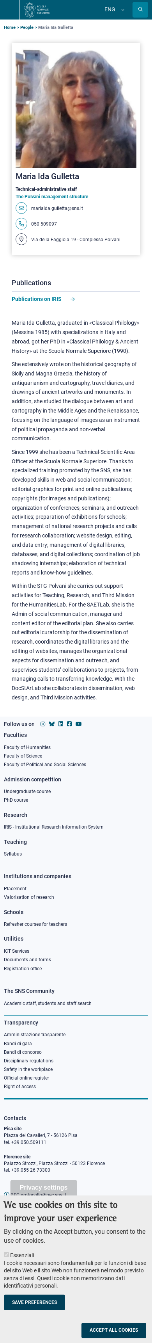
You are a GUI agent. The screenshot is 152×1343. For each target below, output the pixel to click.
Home (10, 27)
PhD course (16, 800)
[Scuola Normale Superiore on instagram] (43, 724)
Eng (109, 9)
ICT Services (16, 951)
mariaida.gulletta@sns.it (57, 208)
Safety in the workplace (28, 1069)
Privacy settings (44, 1199)
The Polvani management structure (52, 196)
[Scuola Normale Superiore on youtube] (79, 724)
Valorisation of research (29, 897)
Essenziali (22, 1267)
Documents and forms (27, 959)
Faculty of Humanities (27, 747)
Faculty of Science (23, 756)
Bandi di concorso (23, 1052)
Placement (15, 888)
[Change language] (122, 10)
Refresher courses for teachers (35, 924)
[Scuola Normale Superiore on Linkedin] (60, 724)
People (27, 27)
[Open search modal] (140, 10)
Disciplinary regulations (28, 1061)
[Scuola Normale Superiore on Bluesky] (52, 724)
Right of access (20, 1086)
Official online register (26, 1078)
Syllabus (13, 854)
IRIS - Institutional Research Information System (54, 827)
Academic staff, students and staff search (48, 1003)
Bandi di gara (18, 1043)
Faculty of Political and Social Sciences (45, 764)
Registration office (23, 968)
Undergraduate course (27, 791)
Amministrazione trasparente (34, 1034)
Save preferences (34, 1314)
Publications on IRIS (37, 299)
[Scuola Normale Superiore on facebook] (69, 724)
